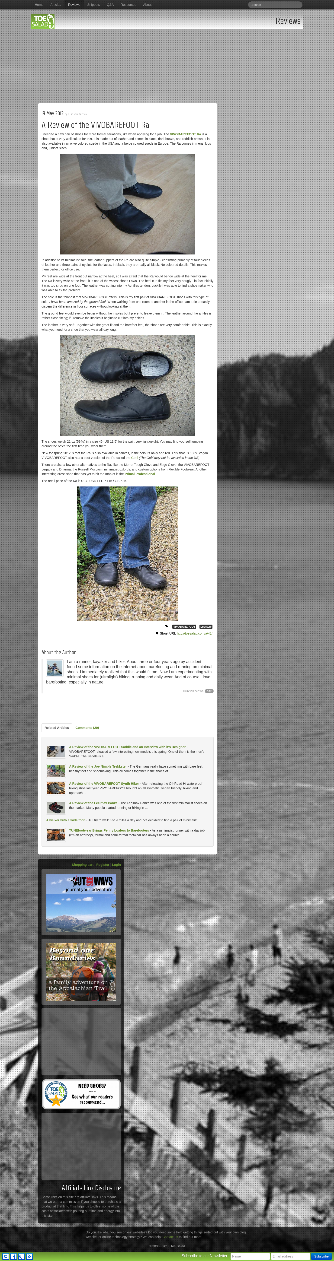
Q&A (110, 4)
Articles (55, 4)
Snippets (93, 4)
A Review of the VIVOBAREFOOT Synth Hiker (104, 783)
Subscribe (321, 1256)
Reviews (74, 4)
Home (39, 4)
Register (102, 865)
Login (116, 865)
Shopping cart (82, 865)
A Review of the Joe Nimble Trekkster (98, 766)
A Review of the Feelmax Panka (93, 803)
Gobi (134, 458)
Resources (128, 4)
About (147, 4)
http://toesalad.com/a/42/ (194, 633)
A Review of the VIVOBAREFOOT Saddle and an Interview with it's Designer (127, 747)
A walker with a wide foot (65, 820)
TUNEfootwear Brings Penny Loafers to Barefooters (109, 830)
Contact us (170, 1237)
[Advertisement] (167, 63)
